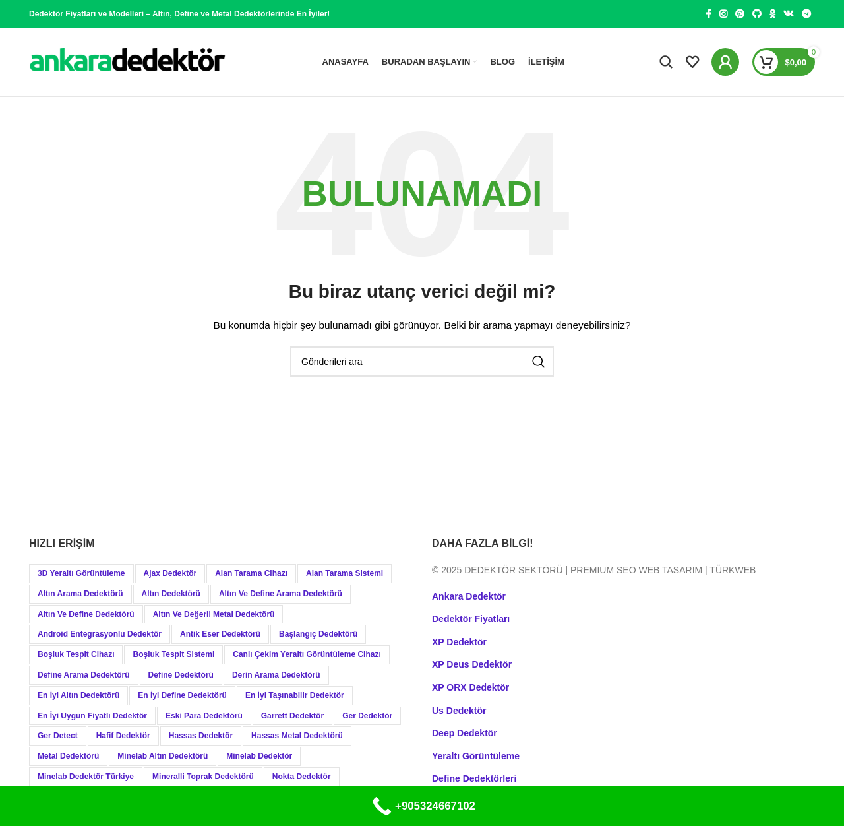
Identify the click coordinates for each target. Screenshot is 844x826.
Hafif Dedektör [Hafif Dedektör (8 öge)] (123, 736)
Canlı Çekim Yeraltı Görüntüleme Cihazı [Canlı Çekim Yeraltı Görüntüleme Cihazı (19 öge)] (307, 655)
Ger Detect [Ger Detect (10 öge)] (58, 736)
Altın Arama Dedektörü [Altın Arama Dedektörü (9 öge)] (80, 593)
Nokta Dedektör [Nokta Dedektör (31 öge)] (301, 776)
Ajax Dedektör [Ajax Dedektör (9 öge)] (170, 573)
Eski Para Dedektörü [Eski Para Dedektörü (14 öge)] (204, 715)
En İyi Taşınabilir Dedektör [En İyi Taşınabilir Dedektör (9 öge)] (294, 695)
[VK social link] (788, 13)
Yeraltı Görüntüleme (476, 756)
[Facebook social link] (708, 13)
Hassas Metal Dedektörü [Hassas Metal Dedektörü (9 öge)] (297, 736)
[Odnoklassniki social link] (772, 13)
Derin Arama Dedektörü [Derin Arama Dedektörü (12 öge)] (276, 675)
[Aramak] (666, 62)
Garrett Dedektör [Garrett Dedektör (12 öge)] (292, 715)
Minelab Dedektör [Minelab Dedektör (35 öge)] (259, 756)
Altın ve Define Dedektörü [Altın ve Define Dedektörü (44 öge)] (86, 614)
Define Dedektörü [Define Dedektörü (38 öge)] (181, 675)
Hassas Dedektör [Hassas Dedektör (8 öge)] (201, 736)
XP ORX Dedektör (470, 687)
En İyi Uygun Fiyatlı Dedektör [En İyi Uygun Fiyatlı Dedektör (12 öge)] (92, 715)
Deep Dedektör (464, 733)
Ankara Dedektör (469, 596)
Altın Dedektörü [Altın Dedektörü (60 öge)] (171, 593)
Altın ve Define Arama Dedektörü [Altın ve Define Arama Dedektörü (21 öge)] (280, 593)
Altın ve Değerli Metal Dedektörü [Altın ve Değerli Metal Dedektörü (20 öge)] (214, 614)
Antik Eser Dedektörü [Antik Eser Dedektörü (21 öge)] (220, 634)
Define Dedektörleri (474, 779)
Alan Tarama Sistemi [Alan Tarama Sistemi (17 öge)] (344, 573)
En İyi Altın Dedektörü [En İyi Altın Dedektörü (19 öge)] (78, 695)
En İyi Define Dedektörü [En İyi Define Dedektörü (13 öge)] (182, 695)
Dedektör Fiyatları (471, 619)
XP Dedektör (459, 642)
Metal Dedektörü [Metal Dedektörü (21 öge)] (68, 756)
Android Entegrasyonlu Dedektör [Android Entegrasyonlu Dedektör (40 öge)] (100, 634)
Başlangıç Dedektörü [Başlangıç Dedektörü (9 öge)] (318, 634)
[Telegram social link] (806, 13)
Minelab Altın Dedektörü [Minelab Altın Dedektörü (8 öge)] (162, 756)
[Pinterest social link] (739, 13)
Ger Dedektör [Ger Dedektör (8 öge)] (367, 715)
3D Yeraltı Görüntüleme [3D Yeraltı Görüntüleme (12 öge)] (81, 573)
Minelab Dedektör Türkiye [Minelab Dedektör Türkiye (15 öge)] (86, 776)
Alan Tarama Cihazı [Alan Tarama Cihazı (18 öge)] (251, 573)
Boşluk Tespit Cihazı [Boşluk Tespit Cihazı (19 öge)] (76, 655)
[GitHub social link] (757, 13)
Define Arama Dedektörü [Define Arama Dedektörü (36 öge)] (84, 675)
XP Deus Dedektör (472, 665)
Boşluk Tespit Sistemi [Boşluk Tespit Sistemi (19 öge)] (173, 655)
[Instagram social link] (723, 13)
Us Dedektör (459, 710)
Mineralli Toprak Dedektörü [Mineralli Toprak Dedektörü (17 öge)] (203, 776)
